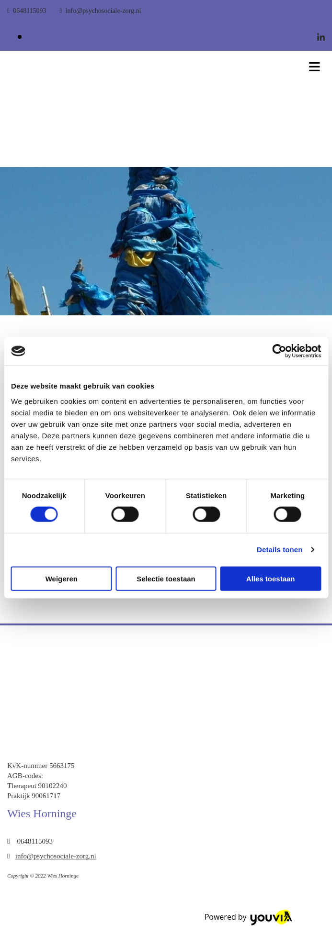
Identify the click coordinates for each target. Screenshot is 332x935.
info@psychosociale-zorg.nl (103, 10)
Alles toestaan (270, 578)
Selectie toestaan (166, 578)
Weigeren (62, 578)
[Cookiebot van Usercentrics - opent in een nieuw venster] (279, 351)
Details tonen (279, 549)
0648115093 (29, 10)
